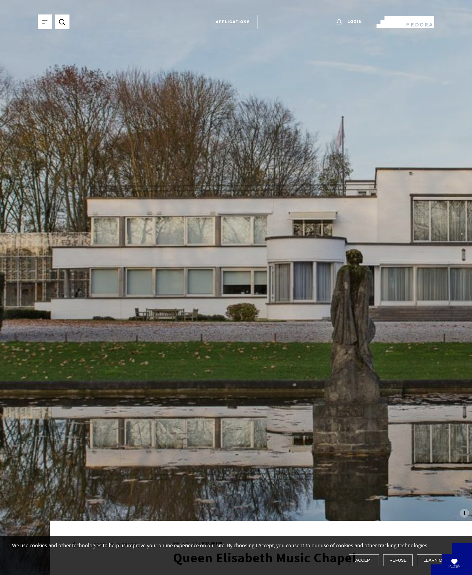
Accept (364, 560)
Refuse (398, 560)
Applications (233, 22)
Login (349, 22)
